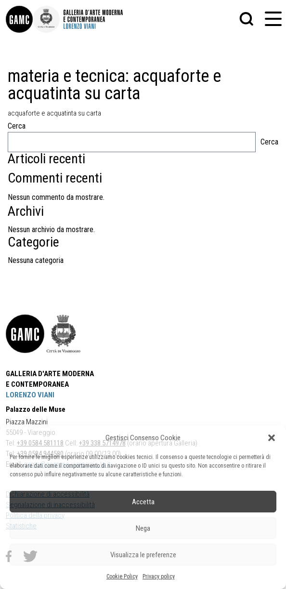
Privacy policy (159, 576)
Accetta (143, 501)
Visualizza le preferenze (143, 554)
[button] (271, 438)
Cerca (17, 126)
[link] (19, 19)
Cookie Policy (122, 576)
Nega (143, 528)
